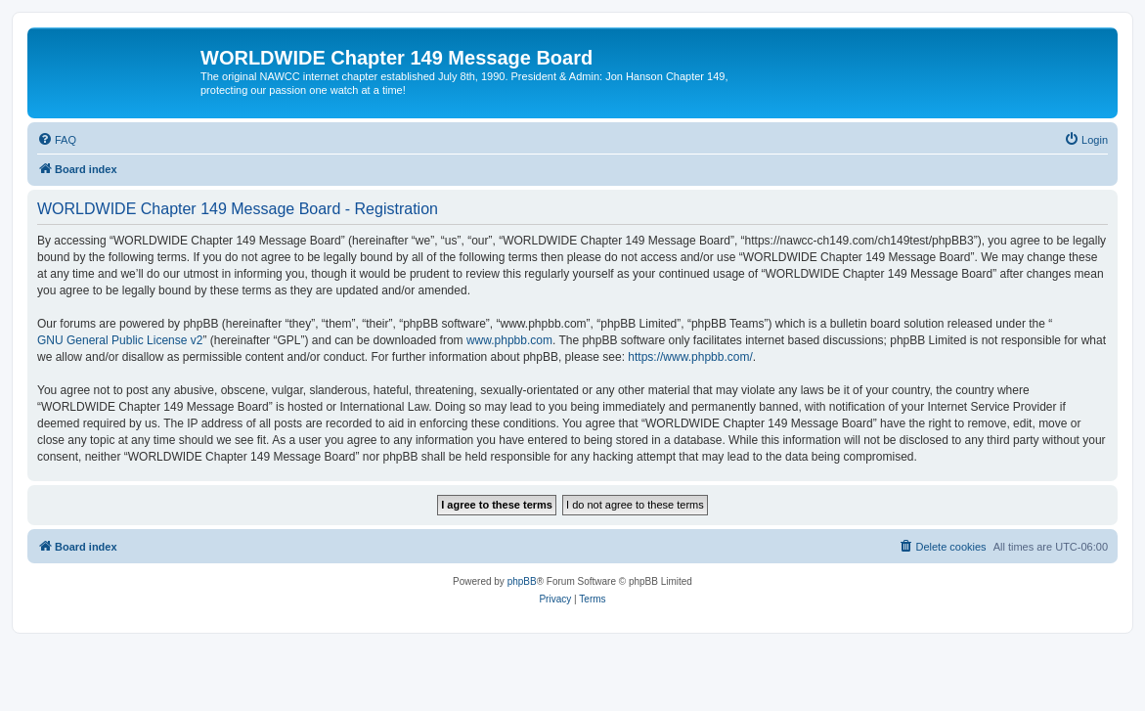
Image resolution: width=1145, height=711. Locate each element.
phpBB (522, 581)
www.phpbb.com (509, 340)
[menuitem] (56, 140)
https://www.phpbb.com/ (690, 357)
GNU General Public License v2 (119, 340)
